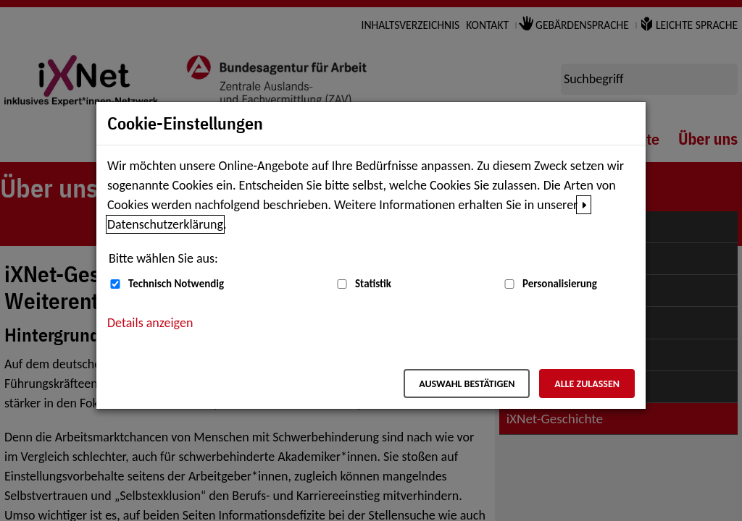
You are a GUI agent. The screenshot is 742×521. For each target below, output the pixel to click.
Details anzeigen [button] (150, 323)
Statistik (373, 283)
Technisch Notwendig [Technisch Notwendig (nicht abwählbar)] (176, 283)
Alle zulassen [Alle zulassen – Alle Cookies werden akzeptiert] (587, 384)
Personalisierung (559, 283)
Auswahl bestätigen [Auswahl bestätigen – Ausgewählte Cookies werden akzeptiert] (466, 384)
